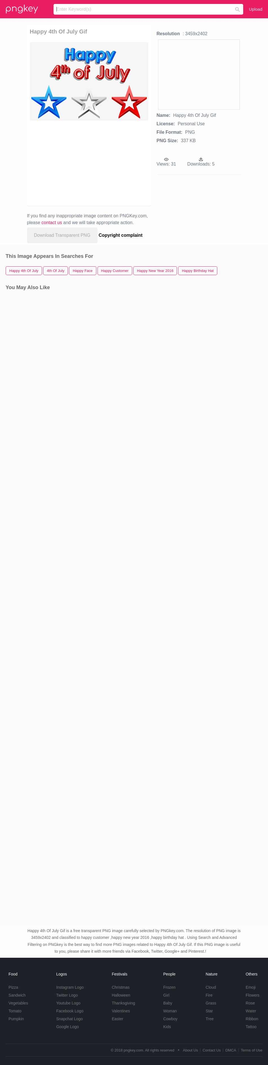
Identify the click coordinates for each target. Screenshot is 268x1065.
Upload (255, 9)
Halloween (121, 995)
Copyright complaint (121, 235)
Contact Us (212, 1050)
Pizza (13, 987)
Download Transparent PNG (62, 235)
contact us (51, 222)
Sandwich (17, 995)
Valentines (121, 1011)
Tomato (14, 1011)
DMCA (230, 1050)
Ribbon (252, 1019)
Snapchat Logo (69, 1019)
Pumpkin (16, 1019)
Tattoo (251, 1026)
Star (209, 1011)
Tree (210, 1019)
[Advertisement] (106, 162)
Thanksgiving (123, 1003)
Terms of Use (251, 1050)
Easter (117, 1019)
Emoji (251, 987)
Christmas (121, 987)
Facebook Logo (69, 1011)
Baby (167, 1003)
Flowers (253, 995)
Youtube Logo (68, 1003)
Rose (250, 1003)
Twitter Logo (66, 995)
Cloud (211, 987)
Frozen (169, 987)
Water (251, 1011)
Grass (211, 1003)
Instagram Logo (69, 987)
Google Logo (67, 1026)
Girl (166, 995)
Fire (209, 995)
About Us (190, 1050)
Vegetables (18, 1003)
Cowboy (170, 1019)
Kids (167, 1026)
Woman (170, 1011)
